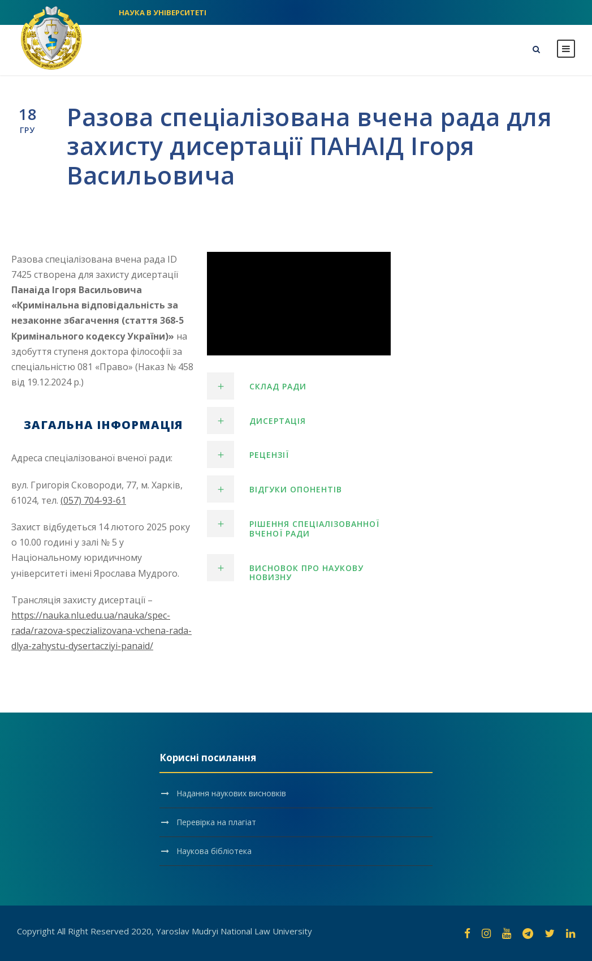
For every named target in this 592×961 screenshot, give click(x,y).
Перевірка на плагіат (216, 822)
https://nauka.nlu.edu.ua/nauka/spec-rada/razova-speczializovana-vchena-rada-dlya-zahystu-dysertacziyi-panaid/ (101, 630)
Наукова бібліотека (214, 851)
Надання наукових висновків (231, 793)
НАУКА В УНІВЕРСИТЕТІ (162, 12)
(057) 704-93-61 (93, 500)
